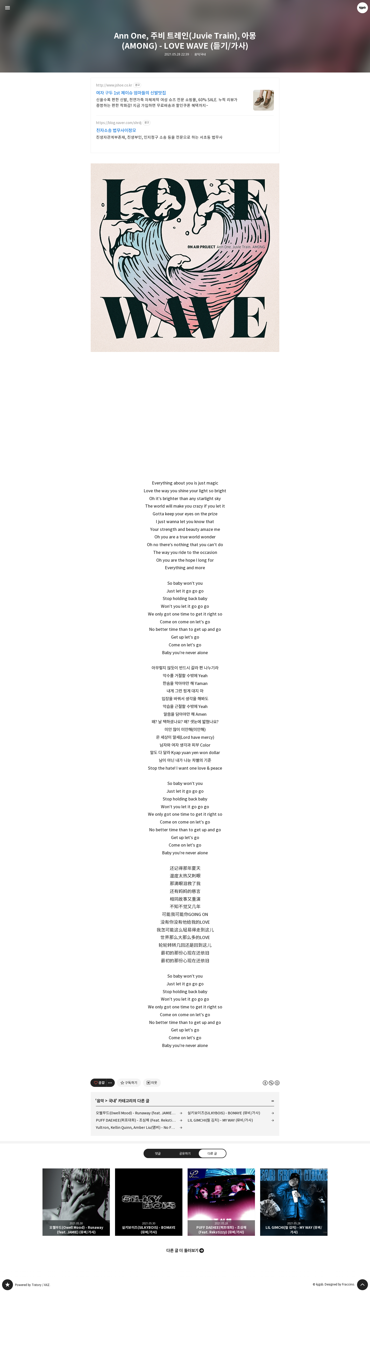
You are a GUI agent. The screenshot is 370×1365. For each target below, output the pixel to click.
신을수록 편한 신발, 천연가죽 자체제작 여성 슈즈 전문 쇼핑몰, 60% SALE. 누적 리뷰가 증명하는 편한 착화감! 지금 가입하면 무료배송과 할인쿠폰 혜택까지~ (167, 102)
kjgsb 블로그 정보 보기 (362, 8)
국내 (112, 1173)
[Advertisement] (185, 1096)
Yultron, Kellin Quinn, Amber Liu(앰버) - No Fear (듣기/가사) (139, 1199)
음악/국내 (200, 54)
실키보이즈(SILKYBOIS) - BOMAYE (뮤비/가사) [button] (148, 1274)
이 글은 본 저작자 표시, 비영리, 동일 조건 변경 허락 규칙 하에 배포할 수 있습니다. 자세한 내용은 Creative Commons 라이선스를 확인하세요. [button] (271, 1155)
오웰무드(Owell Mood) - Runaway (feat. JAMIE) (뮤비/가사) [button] (76, 1274)
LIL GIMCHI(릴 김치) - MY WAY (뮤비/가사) (220, 1192)
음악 (100, 1173)
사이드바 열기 (7, 8)
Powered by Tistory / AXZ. (32, 1357)
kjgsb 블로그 (7, 1357)
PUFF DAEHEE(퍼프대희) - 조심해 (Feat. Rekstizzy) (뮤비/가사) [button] (221, 1274)
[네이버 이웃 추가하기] (152, 1155)
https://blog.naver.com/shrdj (118, 123)
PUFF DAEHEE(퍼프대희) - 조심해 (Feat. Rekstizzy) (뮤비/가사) (139, 1192)
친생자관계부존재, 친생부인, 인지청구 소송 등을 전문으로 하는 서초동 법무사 (159, 137)
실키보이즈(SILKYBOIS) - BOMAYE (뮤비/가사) (224, 1185)
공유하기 (185, 1226)
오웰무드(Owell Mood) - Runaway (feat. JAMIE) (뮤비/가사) (139, 1185)
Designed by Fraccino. (340, 1357)
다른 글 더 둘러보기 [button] (182, 1323)
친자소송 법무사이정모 (116, 130)
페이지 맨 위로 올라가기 (362, 1357)
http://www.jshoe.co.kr (114, 85)
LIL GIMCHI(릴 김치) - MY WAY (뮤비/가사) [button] (294, 1274)
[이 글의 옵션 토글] (110, 1155)
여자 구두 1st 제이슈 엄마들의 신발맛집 (131, 93)
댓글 (158, 1226)
